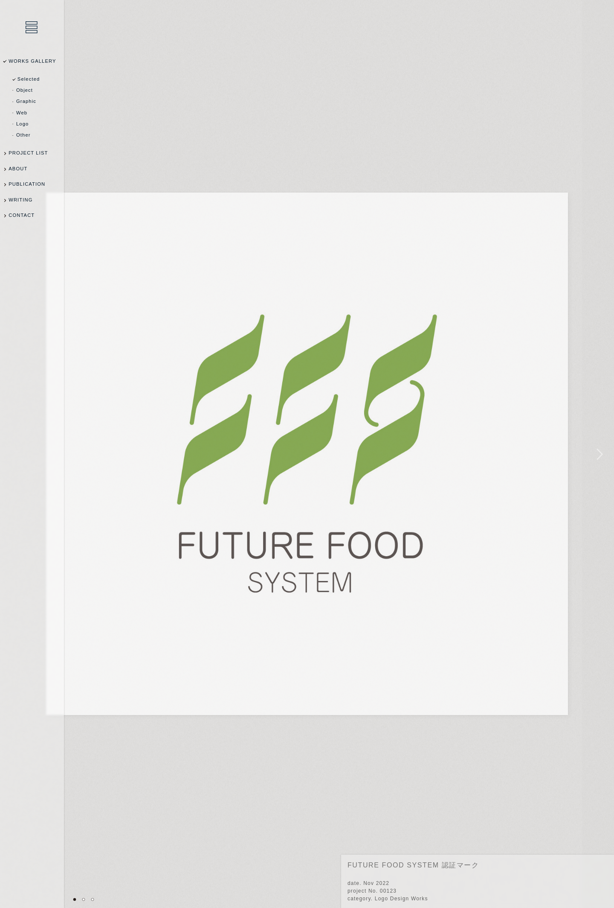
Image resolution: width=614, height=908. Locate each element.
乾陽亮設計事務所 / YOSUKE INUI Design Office (32, 27)
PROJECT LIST (28, 152)
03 (92, 899)
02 (83, 899)
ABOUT (18, 168)
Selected (28, 79)
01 (74, 899)
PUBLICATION (27, 184)
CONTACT (22, 215)
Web (21, 112)
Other (23, 134)
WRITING (20, 199)
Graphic (26, 101)
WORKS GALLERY (32, 61)
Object (24, 90)
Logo (22, 123)
